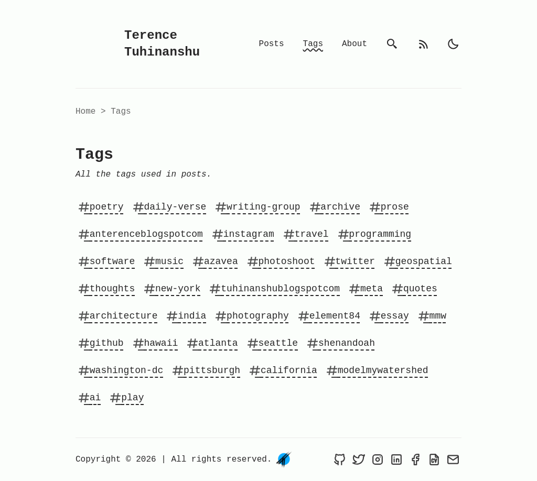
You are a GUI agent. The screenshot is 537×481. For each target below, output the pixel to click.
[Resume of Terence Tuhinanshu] (434, 459)
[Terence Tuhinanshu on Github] (339, 459)
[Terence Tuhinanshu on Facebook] (415, 459)
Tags (313, 44)
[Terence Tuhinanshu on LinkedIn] (396, 459)
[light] (453, 44)
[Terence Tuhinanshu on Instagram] (377, 459)
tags (121, 111)
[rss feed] (423, 44)
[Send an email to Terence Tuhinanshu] (453, 459)
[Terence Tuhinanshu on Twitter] (358, 459)
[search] (392, 44)
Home (85, 111)
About (354, 44)
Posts (271, 44)
